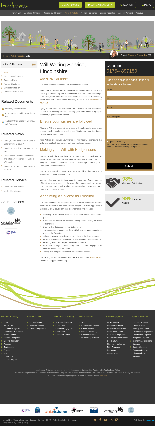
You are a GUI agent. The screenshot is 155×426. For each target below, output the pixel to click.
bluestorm (150, 420)
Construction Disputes (142, 335)
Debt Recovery (139, 325)
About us (139, 13)
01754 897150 (70, 5)
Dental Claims (112, 341)
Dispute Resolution (107, 13)
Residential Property (64, 322)
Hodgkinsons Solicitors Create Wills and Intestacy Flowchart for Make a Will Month (19, 159)
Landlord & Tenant (63, 335)
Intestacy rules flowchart (15, 109)
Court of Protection (12, 88)
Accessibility (7, 420)
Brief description (114, 116)
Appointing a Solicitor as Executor (67, 196)
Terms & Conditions (20, 420)
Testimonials (9, 347)
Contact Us (8, 356)
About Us (7, 344)
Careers (7, 350)
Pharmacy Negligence (116, 344)
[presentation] (126, 155)
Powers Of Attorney (12, 84)
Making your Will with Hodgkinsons (68, 150)
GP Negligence (113, 322)
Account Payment (125, 13)
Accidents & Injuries (32, 13)
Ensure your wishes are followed (66, 121)
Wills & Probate (71, 13)
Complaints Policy (9, 423)
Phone (109, 107)
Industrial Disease (37, 325)
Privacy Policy (23, 423)
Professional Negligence (143, 332)
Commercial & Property (53, 13)
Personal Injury (36, 322)
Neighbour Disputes (141, 338)
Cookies (33, 420)
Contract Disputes (140, 347)
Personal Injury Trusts (13, 92)
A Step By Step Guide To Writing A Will (20, 114)
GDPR (48, 420)
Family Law (16, 13)
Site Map (41, 420)
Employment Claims (141, 328)
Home (5, 56)
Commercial (60, 332)
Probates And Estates (13, 76)
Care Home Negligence (116, 335)
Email (110, 98)
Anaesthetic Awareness (116, 328)
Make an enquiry (99, 5)
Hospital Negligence (115, 325)
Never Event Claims (115, 332)
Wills (6, 72)
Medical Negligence (89, 13)
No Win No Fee (113, 353)
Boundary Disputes (140, 350)
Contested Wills (10, 80)
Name (110, 89)
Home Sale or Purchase (14, 187)
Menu (146, 5)
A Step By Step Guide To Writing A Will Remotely (20, 122)
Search (127, 5)
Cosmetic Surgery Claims (117, 338)
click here (103, 375)
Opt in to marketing (116, 141)
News (6, 353)
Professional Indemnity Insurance (65, 420)
